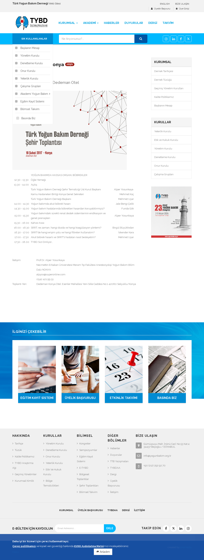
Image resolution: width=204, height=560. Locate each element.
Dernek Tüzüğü (163, 79)
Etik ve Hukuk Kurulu (166, 140)
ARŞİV (70, 64)
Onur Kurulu (161, 165)
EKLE (109, 528)
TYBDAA (115, 467)
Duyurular (116, 454)
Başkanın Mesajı (163, 105)
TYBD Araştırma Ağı (22, 465)
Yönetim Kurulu (163, 148)
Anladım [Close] (103, 552)
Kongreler (85, 443)
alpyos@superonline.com (50, 274)
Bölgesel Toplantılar (83, 477)
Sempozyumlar (88, 450)
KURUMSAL (66, 510)
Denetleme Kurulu (164, 157)
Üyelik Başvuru (162, 8)
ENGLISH (165, 3)
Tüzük (18, 450)
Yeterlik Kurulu (162, 131)
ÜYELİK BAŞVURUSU (80, 398)
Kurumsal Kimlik (24, 480)
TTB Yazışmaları (119, 461)
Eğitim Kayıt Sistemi (85, 459)
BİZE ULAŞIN (182, 3)
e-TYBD (83, 467)
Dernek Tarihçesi (163, 71)
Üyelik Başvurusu (114, 483)
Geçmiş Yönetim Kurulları (168, 88)
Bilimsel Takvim (88, 492)
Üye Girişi (184, 8)
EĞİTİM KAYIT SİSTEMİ (37, 398)
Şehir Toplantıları (88, 485)
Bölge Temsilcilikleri (51, 483)
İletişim (114, 492)
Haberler (115, 448)
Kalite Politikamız (164, 97)
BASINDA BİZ (167, 398)
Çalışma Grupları (163, 174)
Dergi (113, 474)
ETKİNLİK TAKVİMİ (123, 398)
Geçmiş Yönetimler (26, 474)
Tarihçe (19, 443)
